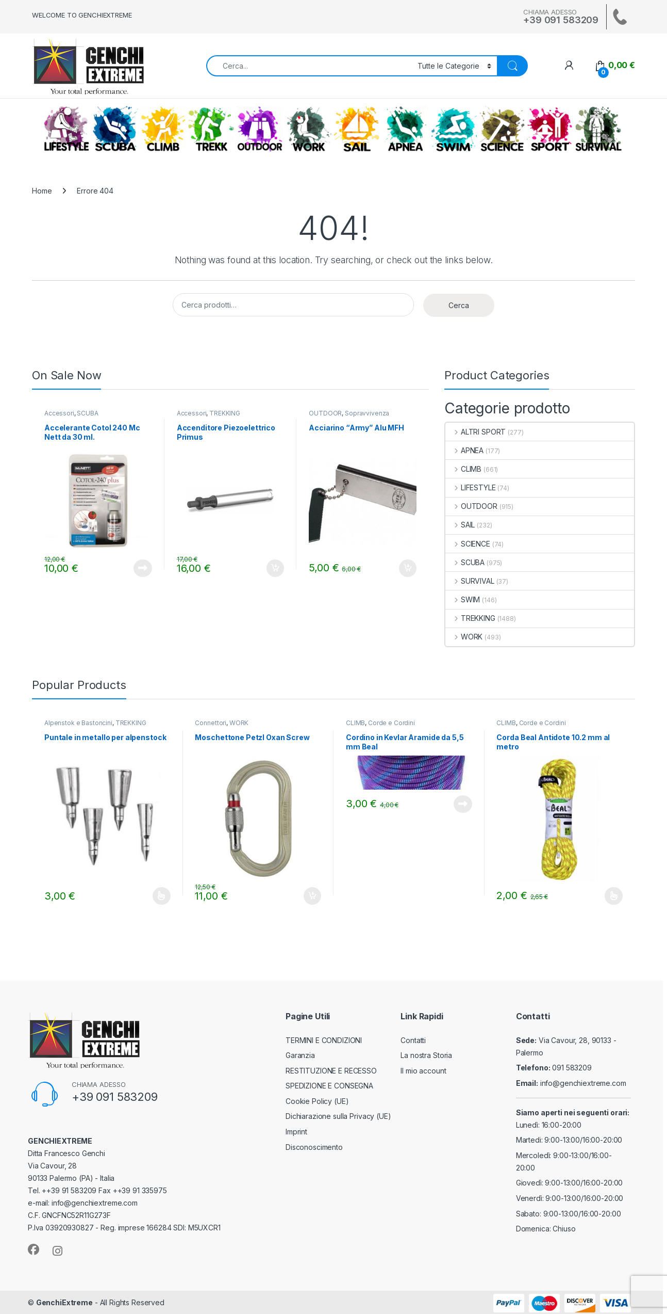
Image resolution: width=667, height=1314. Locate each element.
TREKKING (211, 129)
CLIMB (163, 129)
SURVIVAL (598, 129)
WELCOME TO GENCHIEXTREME (82, 15)
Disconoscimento (314, 1147)
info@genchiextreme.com (583, 1083)
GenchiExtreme (64, 1302)
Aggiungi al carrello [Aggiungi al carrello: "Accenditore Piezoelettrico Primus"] (275, 568)
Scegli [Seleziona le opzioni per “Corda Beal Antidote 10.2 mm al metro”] (614, 896)
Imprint (296, 1131)
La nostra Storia (426, 1055)
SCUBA (115, 129)
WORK (308, 129)
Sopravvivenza (367, 413)
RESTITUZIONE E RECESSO (331, 1070)
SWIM (453, 129)
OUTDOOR (260, 129)
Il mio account (423, 1070)
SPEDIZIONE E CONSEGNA (329, 1085)
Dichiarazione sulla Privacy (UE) (338, 1116)
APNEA (405, 129)
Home (42, 190)
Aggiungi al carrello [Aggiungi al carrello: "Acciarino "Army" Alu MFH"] (407, 568)
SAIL (357, 129)
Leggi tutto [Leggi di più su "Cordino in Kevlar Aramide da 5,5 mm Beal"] (463, 804)
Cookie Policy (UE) (317, 1101)
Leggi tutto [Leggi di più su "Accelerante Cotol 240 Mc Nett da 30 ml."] (143, 568)
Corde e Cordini (391, 723)
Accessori (59, 413)
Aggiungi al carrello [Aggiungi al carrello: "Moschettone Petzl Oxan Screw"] (312, 896)
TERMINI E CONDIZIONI (324, 1040)
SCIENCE (502, 129)
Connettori (210, 723)
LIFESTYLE (66, 129)
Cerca (458, 305)
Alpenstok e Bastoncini (78, 723)
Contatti (413, 1040)
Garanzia (300, 1055)
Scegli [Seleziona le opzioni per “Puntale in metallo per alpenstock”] (162, 896)
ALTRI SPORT (550, 129)
